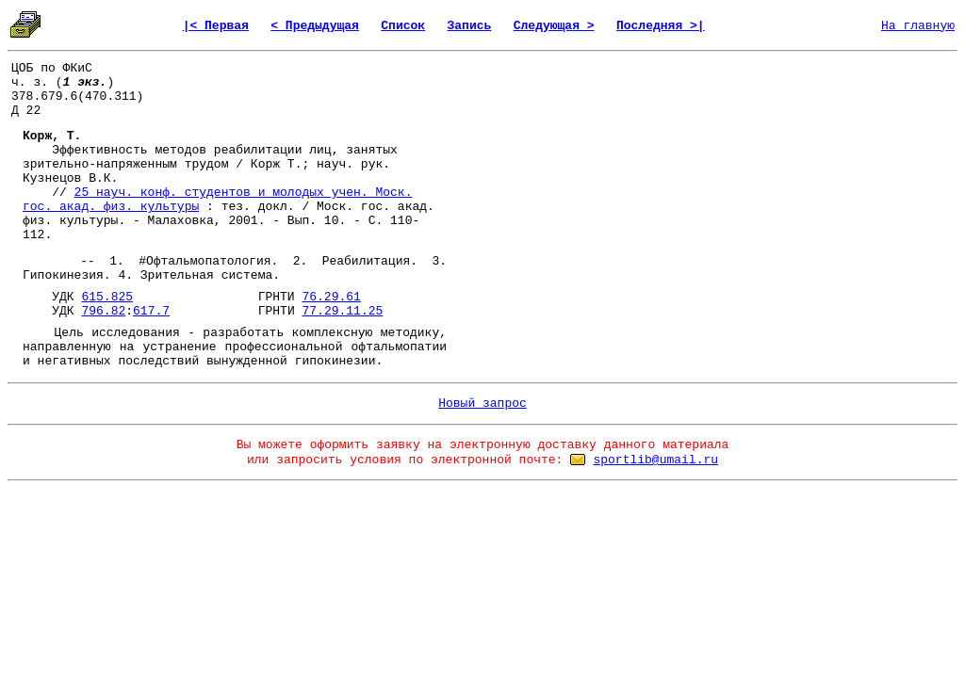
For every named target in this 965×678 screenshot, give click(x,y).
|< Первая (216, 26)
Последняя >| (660, 26)
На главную (918, 26)
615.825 (107, 297)
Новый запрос (482, 403)
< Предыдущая (314, 26)
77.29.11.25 (343, 311)
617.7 (151, 311)
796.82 (103, 311)
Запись (470, 26)
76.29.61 (331, 297)
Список (403, 26)
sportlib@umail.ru (655, 460)
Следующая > (554, 26)
